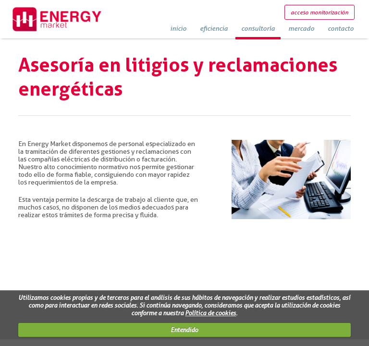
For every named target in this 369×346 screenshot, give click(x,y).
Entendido (184, 330)
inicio (178, 28)
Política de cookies (210, 313)
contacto (341, 28)
